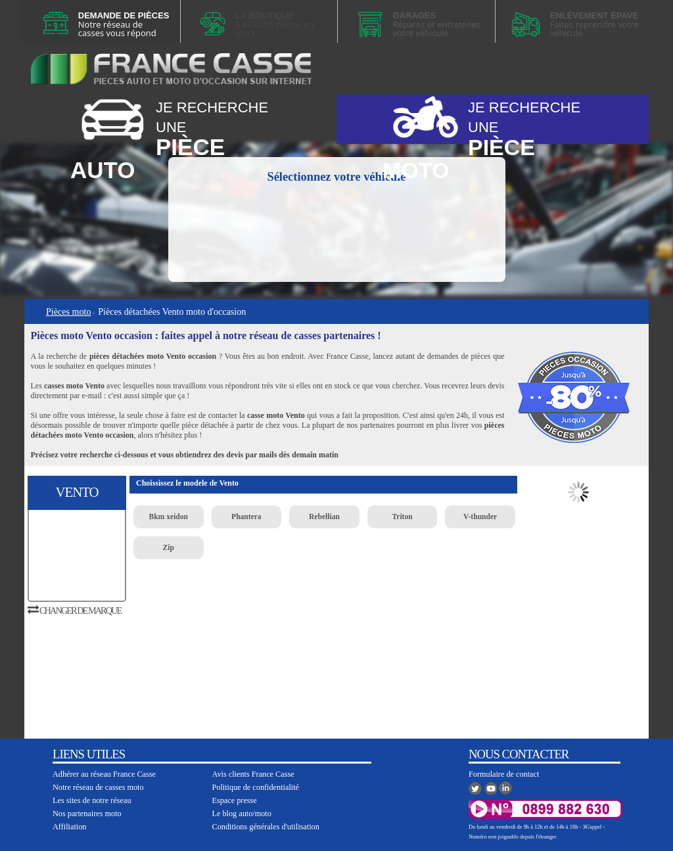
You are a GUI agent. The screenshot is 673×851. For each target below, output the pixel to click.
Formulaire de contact (504, 774)
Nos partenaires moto (87, 813)
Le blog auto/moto (241, 813)
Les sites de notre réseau (92, 800)
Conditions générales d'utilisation (265, 826)
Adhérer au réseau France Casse (104, 774)
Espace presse (234, 800)
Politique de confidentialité (256, 787)
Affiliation (69, 826)
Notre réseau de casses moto (98, 787)
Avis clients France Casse (253, 774)
